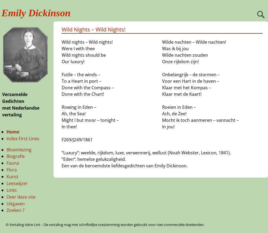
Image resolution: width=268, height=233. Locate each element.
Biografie (16, 156)
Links (12, 190)
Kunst (12, 177)
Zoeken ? (15, 210)
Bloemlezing (19, 150)
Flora (12, 170)
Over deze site (21, 197)
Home (13, 132)
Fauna (13, 163)
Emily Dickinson (36, 12)
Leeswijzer (17, 183)
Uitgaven (16, 204)
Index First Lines (23, 139)
